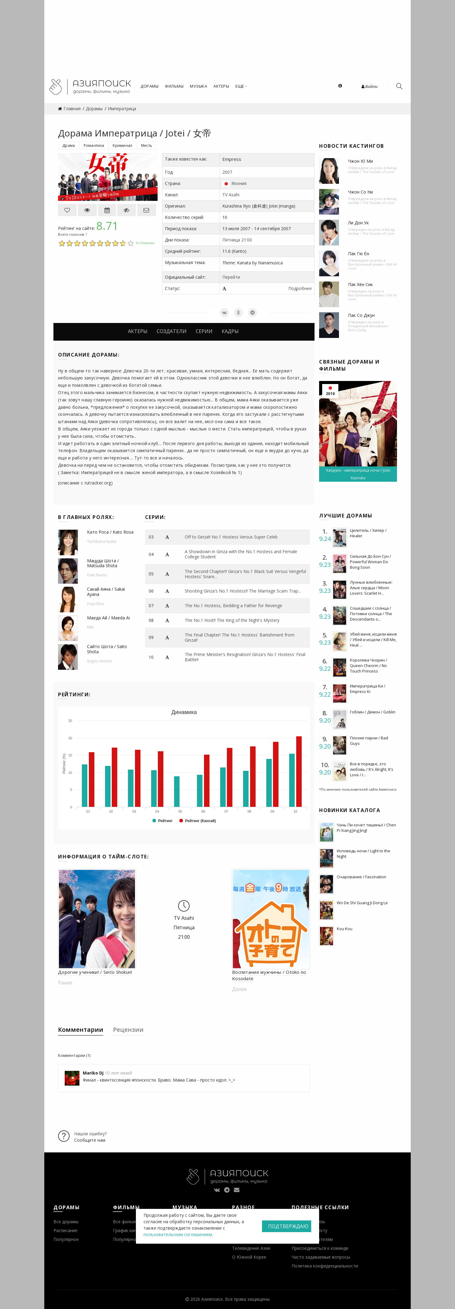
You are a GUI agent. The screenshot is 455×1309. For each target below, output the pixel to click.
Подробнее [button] (300, 288)
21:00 (246, 240)
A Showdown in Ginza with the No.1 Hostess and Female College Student (241, 554)
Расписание (65, 1230)
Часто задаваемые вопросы (321, 1257)
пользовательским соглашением (178, 1234)
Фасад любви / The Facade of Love (372, 169)
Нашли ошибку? (90, 1134)
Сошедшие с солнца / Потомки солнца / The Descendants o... (371, 613)
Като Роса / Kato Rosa (110, 532)
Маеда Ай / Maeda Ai (108, 618)
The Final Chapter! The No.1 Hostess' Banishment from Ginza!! (239, 637)
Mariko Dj (93, 1073)
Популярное (66, 1239)
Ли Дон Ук (358, 223)
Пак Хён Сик (360, 284)
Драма (68, 145)
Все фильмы (126, 1221)
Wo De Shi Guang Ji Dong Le (362, 902)
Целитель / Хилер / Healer (368, 533)
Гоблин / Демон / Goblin (372, 712)
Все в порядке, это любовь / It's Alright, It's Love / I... (371, 769)
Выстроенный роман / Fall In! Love (372, 266)
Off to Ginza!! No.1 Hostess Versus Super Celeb (231, 537)
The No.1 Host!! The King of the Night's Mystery (232, 620)
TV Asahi (230, 195)
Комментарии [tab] (80, 1029)
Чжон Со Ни (360, 192)
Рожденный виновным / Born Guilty (368, 328)
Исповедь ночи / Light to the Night (363, 853)
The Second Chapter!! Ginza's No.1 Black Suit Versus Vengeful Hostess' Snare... (245, 573)
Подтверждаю (288, 1226)
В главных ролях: (86, 517)
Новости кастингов (351, 146)
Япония (238, 183)
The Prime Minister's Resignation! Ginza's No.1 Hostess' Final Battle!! (245, 656)
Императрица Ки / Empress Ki (367, 688)
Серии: (155, 517)
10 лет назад (118, 1073)
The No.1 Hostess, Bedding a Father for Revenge (233, 605)
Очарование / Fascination (361, 876)
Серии (204, 331)
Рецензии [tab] (128, 1029)
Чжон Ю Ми (360, 161)
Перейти (231, 277)
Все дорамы (65, 1221)
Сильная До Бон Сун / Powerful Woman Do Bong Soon (370, 561)
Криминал (122, 145)
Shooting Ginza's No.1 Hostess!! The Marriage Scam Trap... (243, 591)
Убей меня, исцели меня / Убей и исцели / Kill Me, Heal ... (373, 639)
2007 (227, 172)
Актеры (137, 331)
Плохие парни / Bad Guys (369, 740)
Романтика (94, 145)
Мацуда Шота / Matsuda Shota (103, 563)
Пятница (231, 240)
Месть (146, 145)
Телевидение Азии (251, 1248)
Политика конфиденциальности (325, 1266)
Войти (369, 86)
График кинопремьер (135, 1230)
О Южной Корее (249, 1257)
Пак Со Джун (361, 315)
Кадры (230, 331)
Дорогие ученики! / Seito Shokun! (95, 972)
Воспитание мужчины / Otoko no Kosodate (269, 975)
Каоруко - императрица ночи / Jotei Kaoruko (358, 474)
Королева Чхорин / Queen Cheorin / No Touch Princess (368, 665)
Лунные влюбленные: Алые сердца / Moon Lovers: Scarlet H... (371, 587)
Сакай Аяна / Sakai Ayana (106, 591)
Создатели (172, 331)
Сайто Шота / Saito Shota (107, 649)
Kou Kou (344, 928)
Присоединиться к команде (320, 1248)
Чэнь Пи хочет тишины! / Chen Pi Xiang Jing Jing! (366, 827)
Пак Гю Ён (358, 253)
